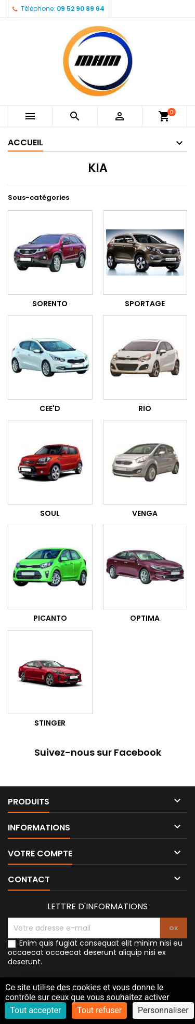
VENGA (145, 513)
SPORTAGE (145, 303)
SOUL (50, 513)
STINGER (50, 723)
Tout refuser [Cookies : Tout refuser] (99, 1010)
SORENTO (50, 303)
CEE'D (50, 408)
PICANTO (50, 618)
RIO (144, 408)
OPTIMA (145, 618)
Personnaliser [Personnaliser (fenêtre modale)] (163, 1010)
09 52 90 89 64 (81, 8)
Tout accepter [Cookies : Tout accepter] (35, 1010)
